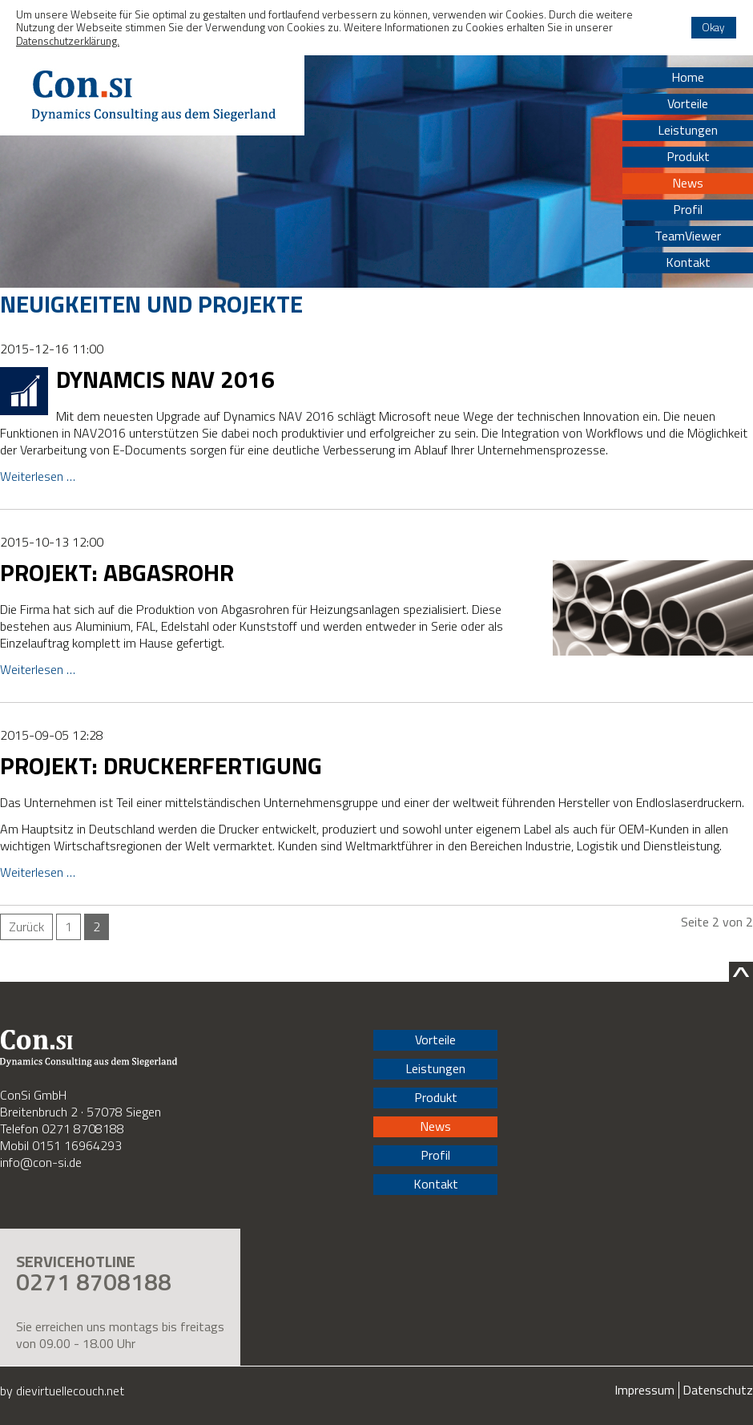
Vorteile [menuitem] (687, 103)
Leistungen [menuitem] (688, 129)
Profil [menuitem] (688, 209)
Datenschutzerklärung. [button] (67, 41)
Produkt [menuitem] (688, 156)
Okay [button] (713, 27)
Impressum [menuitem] (644, 1390)
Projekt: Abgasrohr (117, 572)
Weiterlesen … (37, 476)
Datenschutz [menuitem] (718, 1390)
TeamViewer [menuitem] (687, 235)
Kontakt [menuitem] (688, 262)
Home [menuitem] (687, 77)
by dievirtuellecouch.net (62, 1390)
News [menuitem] (687, 182)
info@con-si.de (41, 1162)
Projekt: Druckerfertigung (161, 765)
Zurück (26, 926)
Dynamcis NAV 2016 (165, 379)
